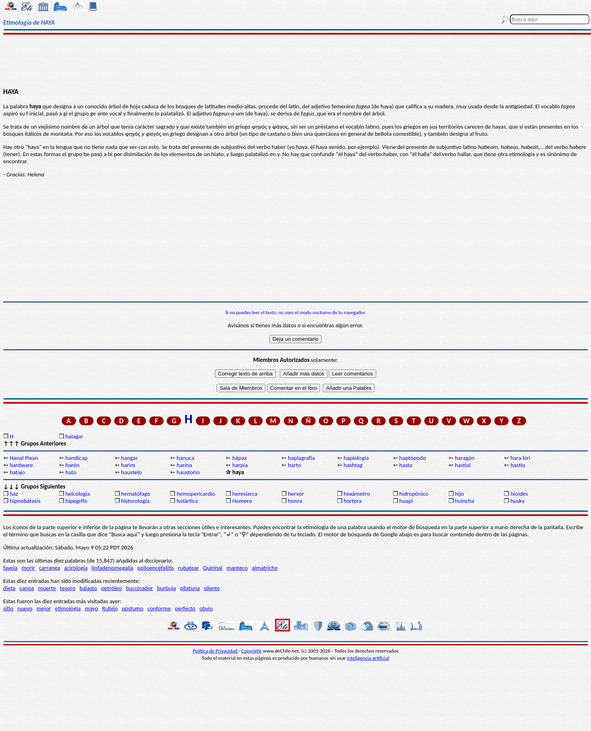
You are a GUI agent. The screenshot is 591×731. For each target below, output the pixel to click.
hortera (352, 500)
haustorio (188, 472)
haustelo (131, 472)
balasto (88, 588)
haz (14, 493)
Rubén (110, 608)
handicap (76, 457)
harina (184, 465)
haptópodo (412, 457)
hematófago (135, 493)
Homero (242, 500)
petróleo (111, 588)
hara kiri (521, 457)
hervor (296, 493)
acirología (76, 567)
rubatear (188, 567)
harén (72, 465)
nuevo (25, 608)
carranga (49, 567)
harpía (240, 465)
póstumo (132, 608)
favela (10, 567)
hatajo (17, 472)
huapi (406, 500)
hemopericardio (196, 493)
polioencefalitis (155, 567)
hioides (519, 493)
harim (128, 465)
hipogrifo (76, 500)
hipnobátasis (25, 500)
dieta (9, 588)
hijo (459, 493)
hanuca (185, 457)
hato (70, 472)
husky (518, 500)
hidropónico (413, 493)
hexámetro (356, 493)
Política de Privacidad (215, 651)
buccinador (139, 588)
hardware (21, 465)
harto (294, 465)
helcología (77, 493)
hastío (518, 465)
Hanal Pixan (24, 457)
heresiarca (244, 493)
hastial (463, 465)
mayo (91, 608)
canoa (27, 588)
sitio (8, 608)
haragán (464, 457)
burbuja (166, 588)
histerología (135, 500)
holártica (187, 500)
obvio (206, 608)
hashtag (353, 465)
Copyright (251, 651)
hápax (239, 457)
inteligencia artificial (368, 658)
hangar (129, 457)
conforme (159, 608)
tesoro (68, 588)
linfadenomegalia (112, 567)
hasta (405, 465)
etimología (68, 608)
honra (295, 500)
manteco (237, 567)
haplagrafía (301, 457)
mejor (44, 608)
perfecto (185, 608)
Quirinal (212, 567)
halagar (74, 436)
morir (28, 567)
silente (212, 588)
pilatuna (190, 588)
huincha (464, 500)
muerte (47, 588)
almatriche (265, 567)
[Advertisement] (295, 60)
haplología (356, 457)
